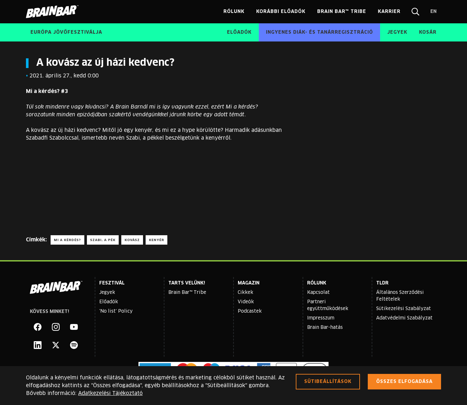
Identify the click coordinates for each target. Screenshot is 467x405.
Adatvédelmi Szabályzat (404, 318)
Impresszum (320, 318)
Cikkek (245, 292)
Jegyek (107, 292)
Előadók (108, 302)
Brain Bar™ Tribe (187, 292)
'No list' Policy (116, 311)
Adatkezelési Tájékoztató (110, 393)
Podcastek (250, 311)
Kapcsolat (318, 292)
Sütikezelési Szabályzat (403, 309)
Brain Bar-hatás (325, 327)
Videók (246, 302)
